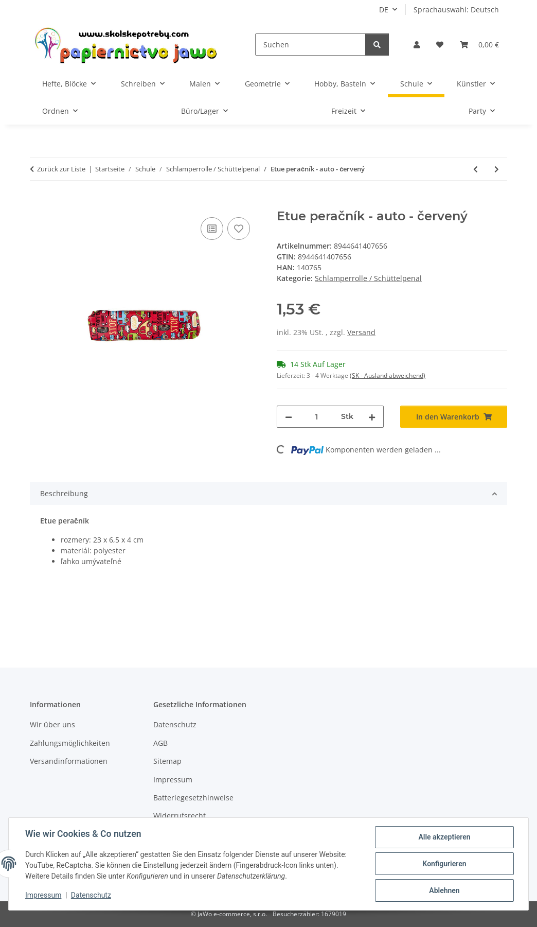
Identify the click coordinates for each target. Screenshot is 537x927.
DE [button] (383, 9)
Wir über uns (52, 724)
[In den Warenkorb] (38, 203)
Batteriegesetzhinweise (193, 797)
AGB (160, 743)
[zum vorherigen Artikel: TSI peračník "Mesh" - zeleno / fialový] (475, 169)
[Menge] (316, 416)
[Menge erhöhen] (372, 416)
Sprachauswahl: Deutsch (456, 9)
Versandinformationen (69, 761)
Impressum (43, 895)
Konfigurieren (444, 864)
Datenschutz (91, 895)
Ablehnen (444, 890)
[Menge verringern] (288, 416)
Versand (361, 332)
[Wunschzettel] (440, 44)
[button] (416, 44)
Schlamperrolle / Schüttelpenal (368, 278)
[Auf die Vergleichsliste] (212, 228)
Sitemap (167, 761)
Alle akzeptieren (444, 837)
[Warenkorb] (479, 44)
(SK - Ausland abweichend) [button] (387, 375)
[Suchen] (310, 44)
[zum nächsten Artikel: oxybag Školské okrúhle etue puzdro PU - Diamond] (496, 169)
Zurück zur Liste (61, 168)
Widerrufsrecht (179, 815)
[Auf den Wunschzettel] (238, 228)
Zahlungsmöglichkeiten (70, 743)
